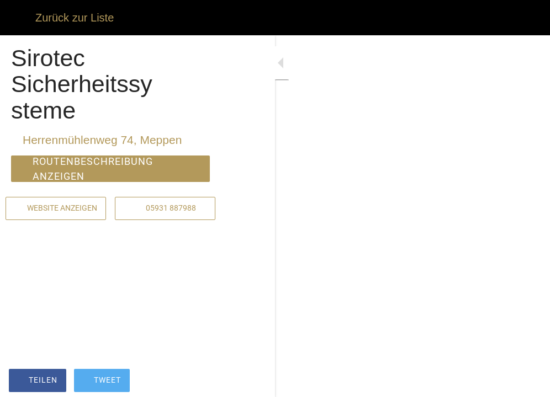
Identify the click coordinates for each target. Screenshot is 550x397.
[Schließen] (17, 17)
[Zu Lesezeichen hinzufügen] (501, 381)
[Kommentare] (528, 381)
